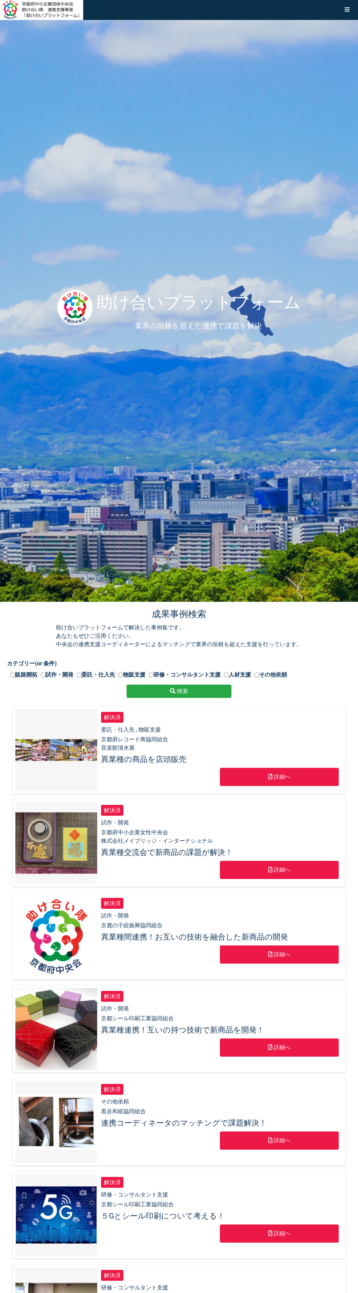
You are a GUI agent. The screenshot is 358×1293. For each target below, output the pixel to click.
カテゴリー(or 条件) (32, 663)
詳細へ (279, 776)
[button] (347, 10)
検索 (179, 691)
